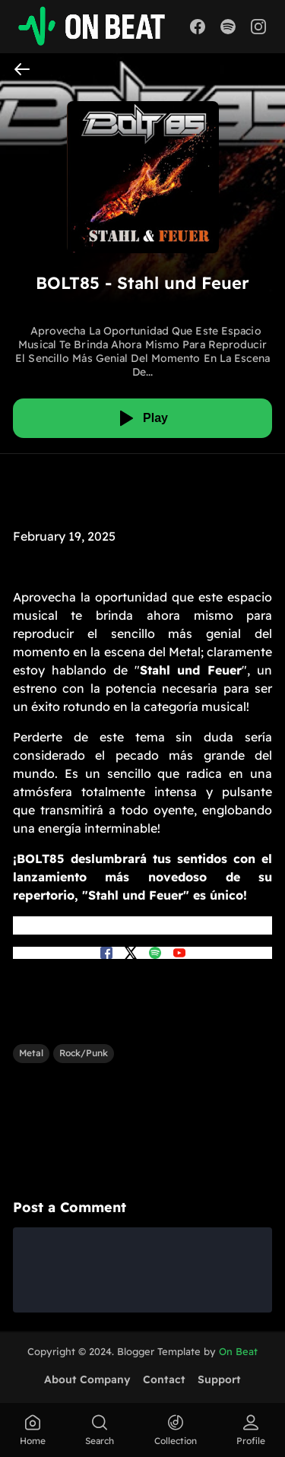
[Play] (143, 418)
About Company (87, 1379)
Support (219, 1379)
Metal (31, 1053)
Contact (164, 1379)
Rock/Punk (83, 1053)
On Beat (238, 1351)
